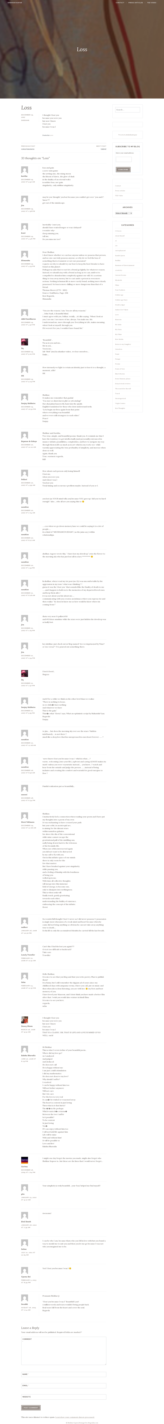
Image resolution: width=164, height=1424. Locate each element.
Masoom (118, 320)
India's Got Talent (121, 310)
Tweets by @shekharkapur (127, 135)
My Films (118, 334)
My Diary (118, 329)
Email (25, 1385)
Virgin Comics (120, 403)
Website (26, 1397)
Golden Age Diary (121, 300)
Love (51, 135)
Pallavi (24, 479)
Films (117, 285)
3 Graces (118, 231)
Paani (117, 354)
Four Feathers (120, 290)
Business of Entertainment (124, 265)
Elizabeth (118, 280)
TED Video (156, 3)
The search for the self (123, 389)
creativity (118, 270)
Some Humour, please (122, 379)
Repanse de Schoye (29, 441)
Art (116, 246)
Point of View (120, 369)
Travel (117, 394)
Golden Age (119, 295)
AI (116, 241)
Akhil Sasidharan (28, 319)
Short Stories (120, 374)
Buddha (117, 260)
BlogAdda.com (93, 1423)
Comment (27, 1340)
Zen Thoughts (120, 408)
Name (25, 1374)
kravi (23, 233)
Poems (117, 364)
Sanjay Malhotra (28, 403)
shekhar (25, 120)
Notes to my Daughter (123, 344)
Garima (24, 1166)
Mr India (118, 325)
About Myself (119, 236)
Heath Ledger (120, 305)
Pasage (117, 359)
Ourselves (118, 349)
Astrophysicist (120, 251)
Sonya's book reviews (122, 384)
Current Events (120, 275)
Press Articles (140, 3)
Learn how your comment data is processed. (75, 1417)
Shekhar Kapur (10, 3)
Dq (22, 348)
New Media (119, 339)
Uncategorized (120, 398)
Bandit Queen (120, 256)
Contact (124, 3)
